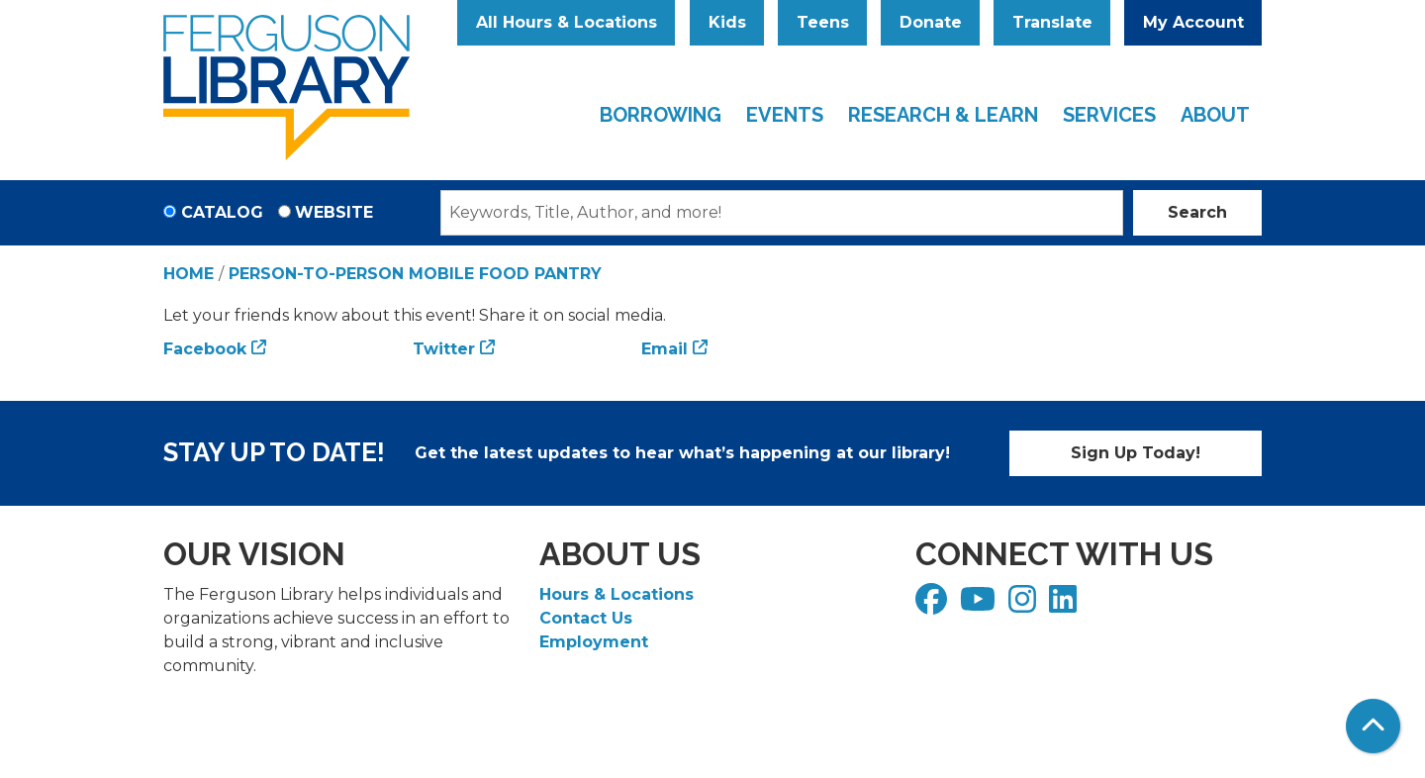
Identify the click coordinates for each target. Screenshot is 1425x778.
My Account (1193, 22)
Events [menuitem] (784, 115)
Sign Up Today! (1135, 452)
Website (334, 212)
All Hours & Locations (566, 22)
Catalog (222, 212)
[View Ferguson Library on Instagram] (1024, 605)
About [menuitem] (1215, 115)
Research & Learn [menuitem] (943, 115)
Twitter (444, 349)
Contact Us (585, 618)
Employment (593, 641)
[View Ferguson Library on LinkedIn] (1065, 605)
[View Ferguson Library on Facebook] (933, 605)
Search (1197, 212)
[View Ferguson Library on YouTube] (980, 605)
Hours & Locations (616, 594)
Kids (727, 22)
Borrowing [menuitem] (660, 115)
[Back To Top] (1373, 726)
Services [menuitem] (1109, 115)
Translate (1052, 22)
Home (188, 273)
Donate (931, 22)
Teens (823, 22)
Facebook (204, 349)
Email (664, 349)
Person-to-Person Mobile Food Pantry (415, 273)
